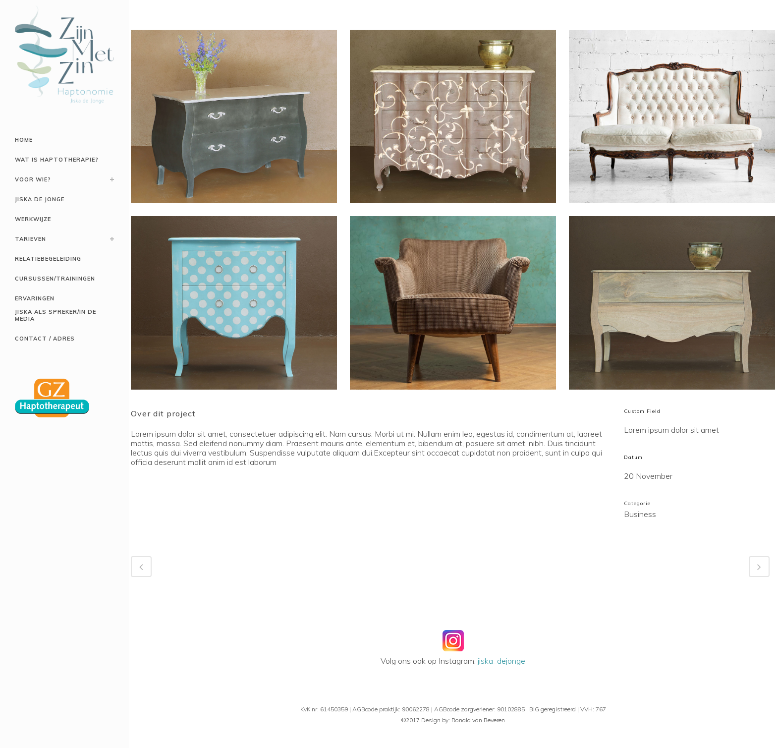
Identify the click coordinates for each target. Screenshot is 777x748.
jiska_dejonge (501, 661)
